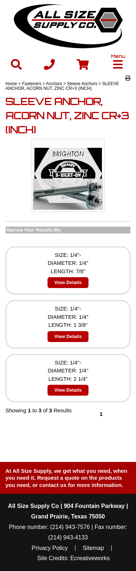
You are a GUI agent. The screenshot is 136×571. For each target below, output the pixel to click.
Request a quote (59, 478)
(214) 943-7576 (70, 527)
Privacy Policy (50, 548)
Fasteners (31, 83)
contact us (52, 485)
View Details (68, 282)
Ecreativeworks (90, 558)
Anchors (54, 83)
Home (11, 83)
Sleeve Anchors (82, 83)
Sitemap (93, 548)
